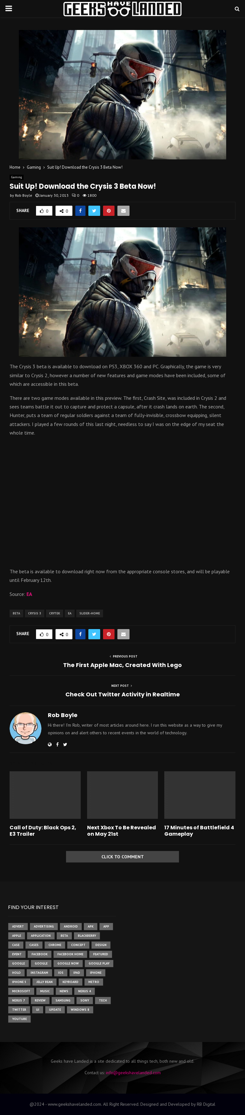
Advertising (44, 926)
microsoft (21, 991)
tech (103, 1000)
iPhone (95, 973)
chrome (54, 945)
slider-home (89, 613)
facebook (40, 954)
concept (78, 945)
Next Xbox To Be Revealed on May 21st (121, 831)
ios (60, 973)
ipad (76, 973)
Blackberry (87, 936)
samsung (63, 1000)
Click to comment (122, 857)
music (45, 991)
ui (37, 1010)
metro (93, 982)
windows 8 (80, 1010)
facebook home (70, 954)
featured (100, 954)
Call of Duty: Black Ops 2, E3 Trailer (43, 831)
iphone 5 (19, 982)
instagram (39, 973)
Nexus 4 (84, 991)
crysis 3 (34, 613)
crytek (54, 613)
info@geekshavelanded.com (133, 1072)
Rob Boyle (23, 195)
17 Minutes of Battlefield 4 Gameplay (199, 831)
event (17, 954)
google (18, 963)
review (40, 1000)
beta (16, 613)
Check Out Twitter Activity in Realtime (122, 694)
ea (69, 613)
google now (68, 963)
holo (16, 973)
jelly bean (44, 982)
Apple (16, 936)
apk (90, 926)
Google (41, 963)
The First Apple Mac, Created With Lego (122, 665)
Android (71, 926)
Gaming (16, 177)
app (106, 926)
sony (84, 1000)
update (55, 1010)
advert (18, 926)
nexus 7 (18, 1000)
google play (99, 963)
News (64, 991)
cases (34, 945)
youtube (19, 1019)
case (15, 945)
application (41, 936)
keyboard (70, 982)
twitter (19, 1010)
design (101, 945)
